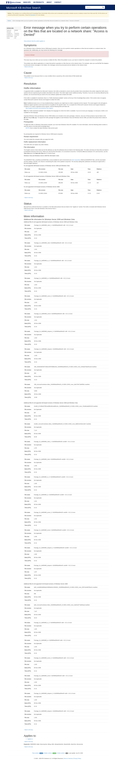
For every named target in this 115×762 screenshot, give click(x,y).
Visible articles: (61, 753)
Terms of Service (68, 758)
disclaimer (33, 15)
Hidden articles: (48, 753)
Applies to (30, 739)
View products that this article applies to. (34, 41)
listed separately (76, 160)
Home (9, 20)
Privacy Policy (77, 758)
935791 (28, 128)
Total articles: (35, 753)
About (49, 2)
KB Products (38, 2)
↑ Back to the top (28, 66)
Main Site (27, 2)
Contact (57, 2)
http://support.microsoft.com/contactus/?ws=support (39, 108)
